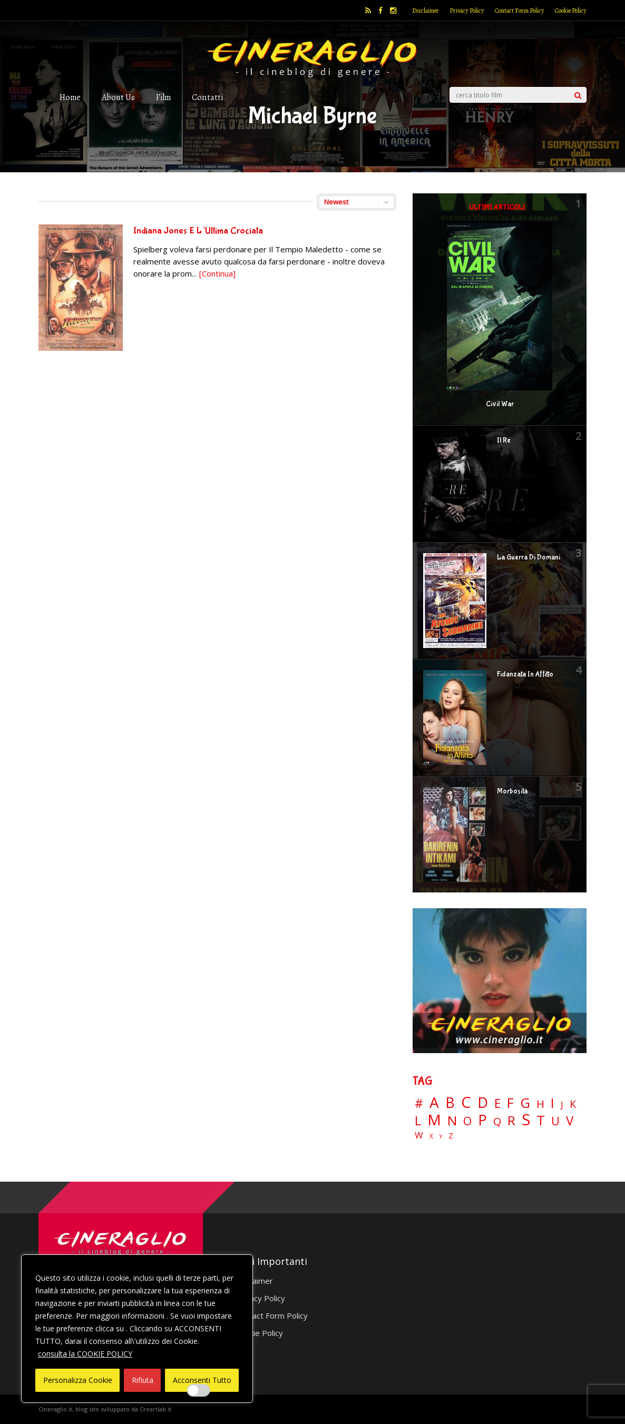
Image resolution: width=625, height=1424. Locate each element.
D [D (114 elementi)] (482, 1103)
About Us (118, 97)
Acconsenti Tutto (202, 1380)
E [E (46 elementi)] (497, 1104)
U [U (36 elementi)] (555, 1121)
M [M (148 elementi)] (434, 1119)
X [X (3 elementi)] (431, 1136)
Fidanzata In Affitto (525, 674)
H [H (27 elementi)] (540, 1103)
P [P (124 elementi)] (482, 1120)
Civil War (500, 404)
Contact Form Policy (519, 10)
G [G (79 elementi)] (525, 1102)
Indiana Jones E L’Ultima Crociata (198, 231)
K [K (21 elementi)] (573, 1104)
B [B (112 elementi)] (450, 1103)
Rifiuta (142, 1380)
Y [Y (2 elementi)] (441, 1137)
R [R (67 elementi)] (511, 1120)
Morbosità (512, 791)
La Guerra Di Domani (528, 557)
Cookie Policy (571, 10)
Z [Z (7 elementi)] (450, 1136)
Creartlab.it (155, 1409)
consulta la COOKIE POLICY (85, 1354)
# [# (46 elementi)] (419, 1104)
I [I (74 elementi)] (552, 1102)
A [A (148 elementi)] (434, 1102)
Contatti (207, 97)
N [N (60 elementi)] (452, 1120)
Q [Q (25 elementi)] (497, 1121)
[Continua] (217, 273)
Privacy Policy (467, 10)
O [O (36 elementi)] (467, 1121)
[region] (137, 1328)
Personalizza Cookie (77, 1380)
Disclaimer (425, 10)
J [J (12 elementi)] (562, 1104)
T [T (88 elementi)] (540, 1120)
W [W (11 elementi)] (419, 1135)
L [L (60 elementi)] (418, 1120)
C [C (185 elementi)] (466, 1102)
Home (70, 97)
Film (163, 97)
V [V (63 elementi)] (569, 1120)
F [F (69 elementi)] (510, 1103)
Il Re (504, 440)
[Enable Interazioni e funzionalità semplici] (198, 1390)
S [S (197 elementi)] (526, 1119)
